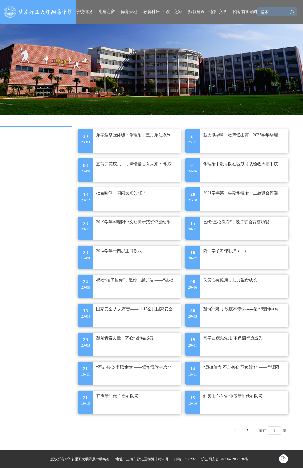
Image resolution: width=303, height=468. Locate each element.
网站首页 (241, 11)
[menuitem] (87, 12)
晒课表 (256, 11)
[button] (291, 13)
